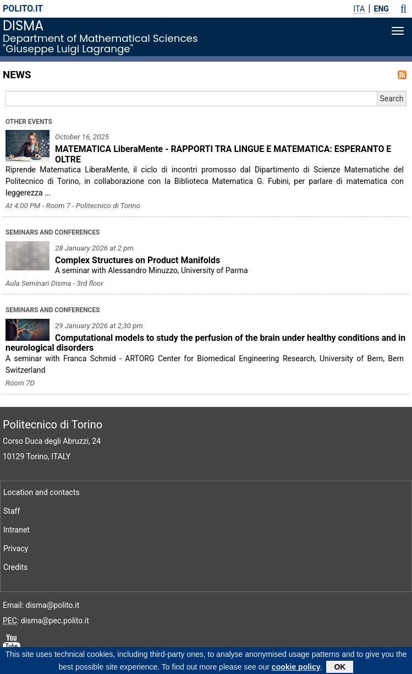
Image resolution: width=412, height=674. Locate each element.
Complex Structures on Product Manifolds (137, 260)
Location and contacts (41, 492)
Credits (15, 567)
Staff (11, 511)
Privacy (15, 548)
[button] (403, 9)
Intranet (16, 529)
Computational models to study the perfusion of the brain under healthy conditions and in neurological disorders (205, 343)
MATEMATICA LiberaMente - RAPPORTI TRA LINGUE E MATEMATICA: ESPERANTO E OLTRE (223, 154)
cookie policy (296, 668)
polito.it (23, 8)
